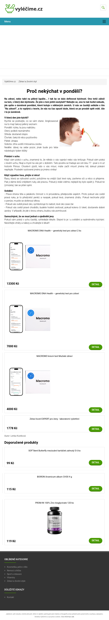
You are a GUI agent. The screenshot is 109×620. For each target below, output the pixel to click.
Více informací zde (67, 617)
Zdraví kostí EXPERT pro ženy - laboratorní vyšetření (54, 419)
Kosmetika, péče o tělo (17, 567)
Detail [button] (95, 284)
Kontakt (10, 597)
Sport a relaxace (14, 574)
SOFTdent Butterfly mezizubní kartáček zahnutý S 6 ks (54, 450)
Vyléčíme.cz (10, 81)
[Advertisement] (54, 47)
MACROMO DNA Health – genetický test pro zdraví (54, 293)
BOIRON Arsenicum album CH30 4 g (54, 476)
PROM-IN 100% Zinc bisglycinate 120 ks (54, 503)
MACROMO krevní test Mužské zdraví (54, 356)
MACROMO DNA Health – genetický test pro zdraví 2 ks (54, 230)
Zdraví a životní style (16, 581)
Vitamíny (11, 577)
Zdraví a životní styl (28, 81)
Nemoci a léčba (14, 570)
